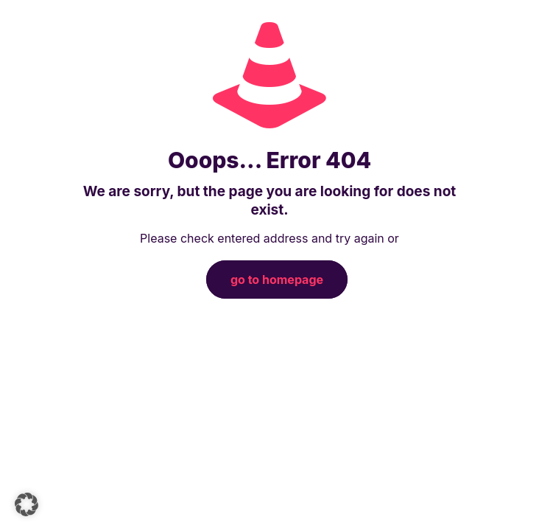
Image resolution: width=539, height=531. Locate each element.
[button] (26, 504)
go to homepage (276, 279)
